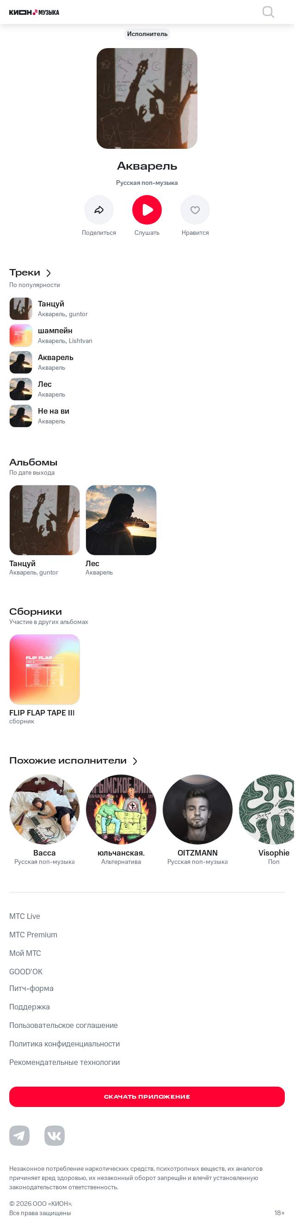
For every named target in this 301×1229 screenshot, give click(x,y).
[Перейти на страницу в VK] (54, 1135)
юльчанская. (121, 853)
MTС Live (24, 916)
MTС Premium (33, 935)
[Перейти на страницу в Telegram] (19, 1135)
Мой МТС (25, 953)
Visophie (273, 853)
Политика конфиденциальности (64, 1044)
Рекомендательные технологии (64, 1062)
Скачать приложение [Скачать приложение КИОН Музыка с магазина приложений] (147, 1097)
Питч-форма (31, 988)
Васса (44, 853)
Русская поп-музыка (147, 183)
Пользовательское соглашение (63, 1025)
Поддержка (29, 1007)
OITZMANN (198, 853)
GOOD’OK (26, 972)
